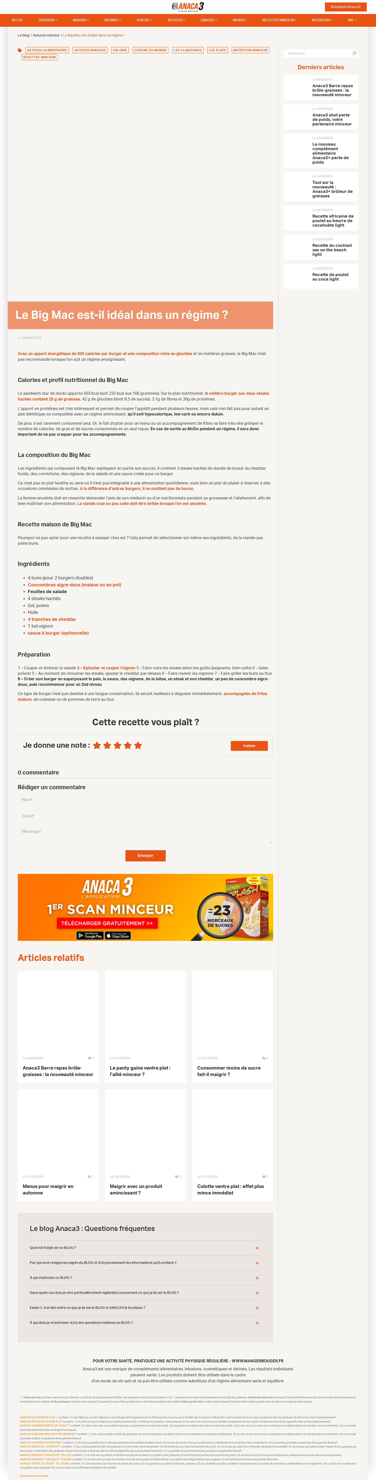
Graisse (207, 20)
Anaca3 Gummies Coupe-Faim (41, 1440)
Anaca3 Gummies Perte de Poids (45, 1424)
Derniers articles (321, 67)
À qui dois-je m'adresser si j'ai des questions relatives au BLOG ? (81, 1321)
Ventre (143, 20)
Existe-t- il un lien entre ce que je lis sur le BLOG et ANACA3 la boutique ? (87, 1306)
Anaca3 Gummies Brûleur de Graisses (48, 1432)
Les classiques (188, 50)
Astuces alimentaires (47, 50)
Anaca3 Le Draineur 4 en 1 (39, 1415)
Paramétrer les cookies (34, 1474)
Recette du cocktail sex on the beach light (332, 250)
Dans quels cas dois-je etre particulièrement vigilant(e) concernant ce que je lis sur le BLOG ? (104, 1291)
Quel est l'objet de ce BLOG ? (53, 1246)
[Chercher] (354, 53)
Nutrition (320, 20)
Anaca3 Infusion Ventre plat (41, 1419)
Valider (249, 744)
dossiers (46, 20)
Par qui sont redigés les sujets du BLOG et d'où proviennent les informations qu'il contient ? (103, 1261)
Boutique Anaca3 (345, 7)
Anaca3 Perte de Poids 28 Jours (45, 1461)
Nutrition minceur (251, 50)
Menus (238, 20)
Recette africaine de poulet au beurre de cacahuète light (333, 220)
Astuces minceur (89, 50)
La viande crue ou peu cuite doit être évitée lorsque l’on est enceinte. (142, 503)
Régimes (111, 20)
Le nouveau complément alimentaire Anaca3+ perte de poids (330, 153)
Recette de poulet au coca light (330, 277)
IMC (351, 20)
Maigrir (79, 20)
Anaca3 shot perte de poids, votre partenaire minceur (332, 119)
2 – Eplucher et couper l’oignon (106, 667)
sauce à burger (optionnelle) (58, 632)
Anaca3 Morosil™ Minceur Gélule (46, 1453)
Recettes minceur (278, 20)
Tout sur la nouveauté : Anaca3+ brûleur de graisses (332, 189)
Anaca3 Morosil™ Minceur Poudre (46, 1457)
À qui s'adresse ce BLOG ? (51, 1276)
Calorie (120, 50)
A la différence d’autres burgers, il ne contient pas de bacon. (137, 488)
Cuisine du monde (150, 50)
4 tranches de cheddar (52, 618)
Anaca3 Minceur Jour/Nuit (40, 1445)
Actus (17, 20)
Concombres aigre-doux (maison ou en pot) (74, 583)
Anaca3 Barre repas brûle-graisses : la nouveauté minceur (332, 90)
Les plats (217, 50)
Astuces (175, 20)
